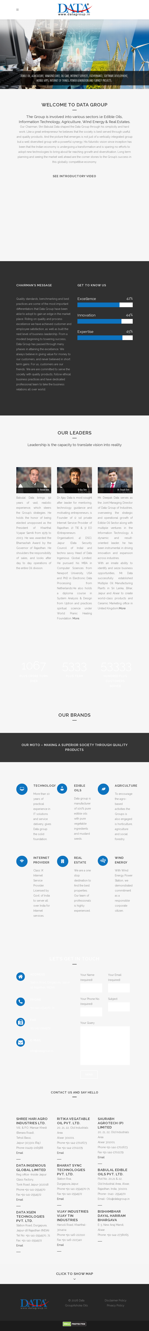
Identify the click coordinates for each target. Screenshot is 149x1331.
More (122, 608)
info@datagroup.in (41, 1050)
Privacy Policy (115, 1305)
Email (19, 1152)
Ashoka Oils (80, 1305)
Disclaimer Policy (115, 1300)
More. (76, 618)
